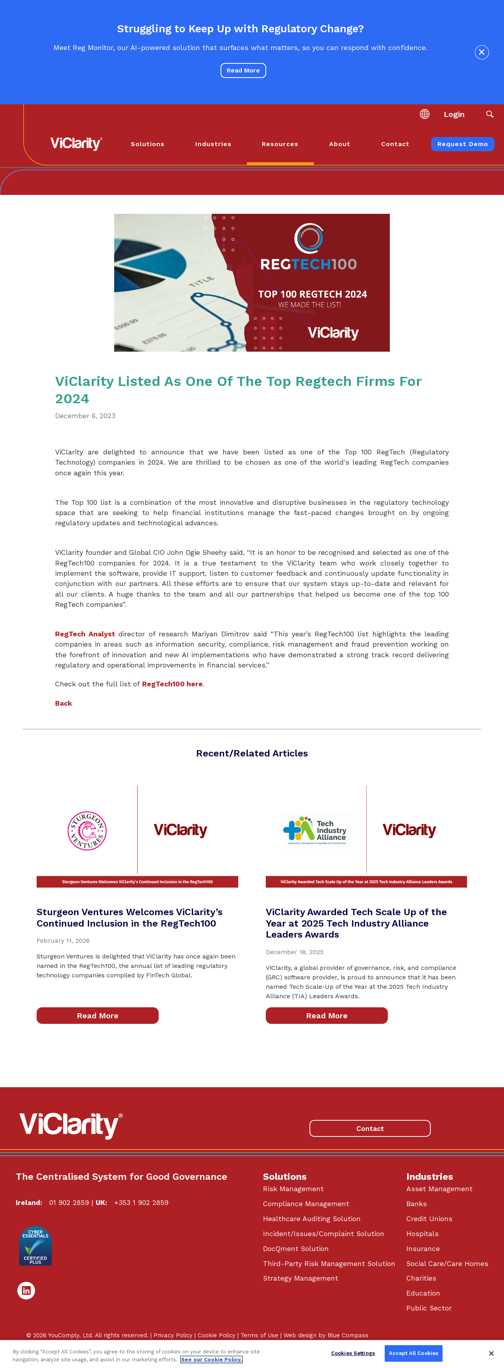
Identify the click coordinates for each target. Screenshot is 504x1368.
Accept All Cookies (413, 1353)
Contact (370, 1128)
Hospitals (422, 1234)
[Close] (491, 1353)
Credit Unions (429, 1219)
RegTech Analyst (85, 634)
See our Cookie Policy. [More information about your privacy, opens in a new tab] (211, 1359)
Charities (421, 1278)
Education (423, 1293)
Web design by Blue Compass (326, 1335)
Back (63, 703)
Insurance (423, 1249)
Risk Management (293, 1189)
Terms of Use (259, 1335)
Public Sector (429, 1308)
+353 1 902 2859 (141, 1203)
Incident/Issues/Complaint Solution (323, 1234)
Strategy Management (300, 1278)
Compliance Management (306, 1204)
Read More (243, 70)
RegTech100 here (172, 684)
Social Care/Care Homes (447, 1264)
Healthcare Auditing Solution (312, 1219)
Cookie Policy (216, 1335)
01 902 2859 (69, 1203)
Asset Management (439, 1189)
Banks (416, 1204)
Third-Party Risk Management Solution (329, 1264)
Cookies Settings (353, 1353)
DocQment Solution (296, 1249)
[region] (252, 1354)
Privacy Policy (173, 1335)
